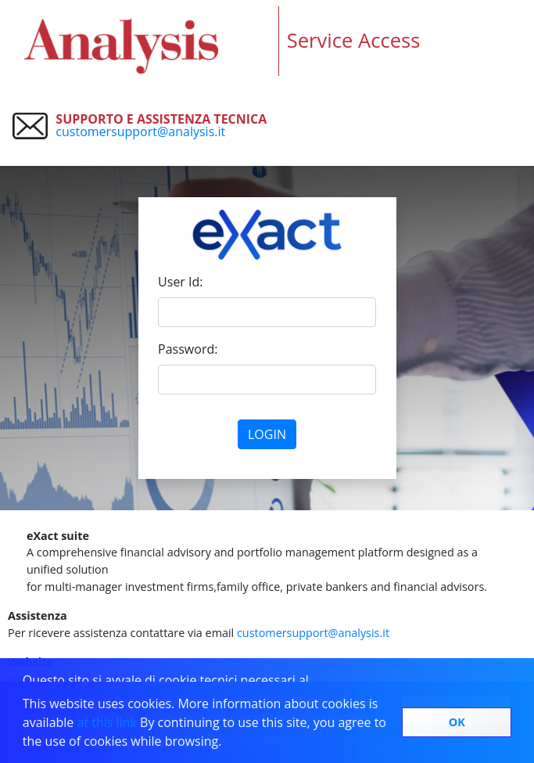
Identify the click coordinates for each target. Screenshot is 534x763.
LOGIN (267, 434)
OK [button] (457, 721)
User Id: (180, 281)
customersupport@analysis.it (140, 131)
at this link (109, 722)
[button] (227, 743)
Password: (187, 349)
